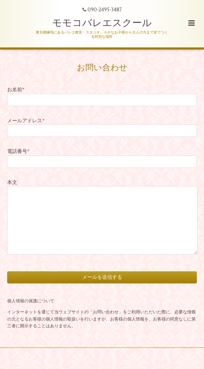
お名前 (16, 90)
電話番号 (18, 151)
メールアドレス (26, 121)
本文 (12, 182)
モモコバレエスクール (102, 23)
